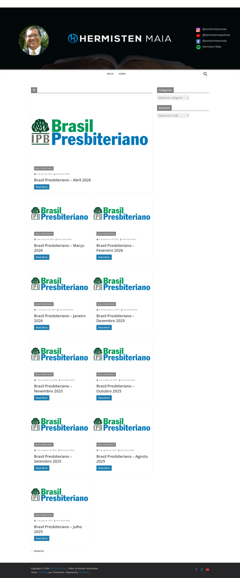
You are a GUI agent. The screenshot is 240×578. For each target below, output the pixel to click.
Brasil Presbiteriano (43, 168)
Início (110, 73)
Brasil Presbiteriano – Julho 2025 (58, 529)
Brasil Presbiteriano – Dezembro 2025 (115, 318)
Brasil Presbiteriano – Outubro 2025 (115, 388)
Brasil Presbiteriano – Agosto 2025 (122, 459)
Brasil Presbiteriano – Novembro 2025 (53, 388)
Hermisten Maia (63, 174)
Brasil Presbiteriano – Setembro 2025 (53, 459)
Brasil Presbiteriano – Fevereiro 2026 (115, 248)
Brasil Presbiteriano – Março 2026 (59, 248)
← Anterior (37, 551)
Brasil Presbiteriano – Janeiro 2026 (60, 318)
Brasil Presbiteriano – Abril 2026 (62, 179)
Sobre (122, 73)
